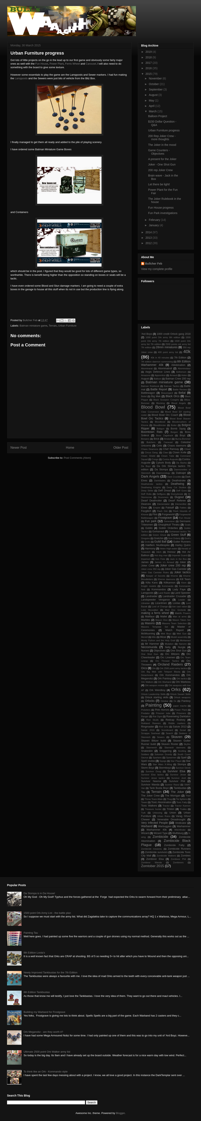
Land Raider (164, 593)
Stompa (181, 764)
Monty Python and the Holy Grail (158, 640)
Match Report (174, 630)
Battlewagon (148, 393)
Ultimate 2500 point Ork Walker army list (47, 1051)
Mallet (163, 616)
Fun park (150, 521)
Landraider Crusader (175, 596)
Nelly (168, 647)
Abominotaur (184, 368)
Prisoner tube (163, 713)
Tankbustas (180, 788)
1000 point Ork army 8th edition (163, 337)
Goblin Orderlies (168, 528)
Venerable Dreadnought (171, 819)
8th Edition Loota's (34, 952)
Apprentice (160, 375)
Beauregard (167, 393)
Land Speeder (183, 592)
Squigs (163, 761)
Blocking (160, 403)
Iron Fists (160, 559)
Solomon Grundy (163, 754)
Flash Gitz (162, 511)
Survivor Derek (183, 768)
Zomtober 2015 (152, 866)
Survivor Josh (178, 778)
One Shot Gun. (150, 654)
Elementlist (180, 504)
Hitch (158, 552)
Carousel (91, 63)
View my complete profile (156, 269)
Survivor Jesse (178, 774)
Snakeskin (147, 751)
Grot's (188, 538)
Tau (143, 792)
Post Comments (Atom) (77, 457)
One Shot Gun (178, 650)
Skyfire (187, 744)
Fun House (41, 63)
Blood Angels (178, 403)
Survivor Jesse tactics (153, 778)
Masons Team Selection (174, 623)
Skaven (176, 737)
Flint (155, 514)
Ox (174, 701)
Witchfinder (180, 830)
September (156, 89)
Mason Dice (161, 620)
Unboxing (157, 813)
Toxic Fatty (181, 802)
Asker (184, 375)
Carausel (168, 442)
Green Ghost (159, 535)
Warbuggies (165, 826)
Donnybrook (177, 494)
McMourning (148, 633)
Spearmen (171, 757)
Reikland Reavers (151, 723)
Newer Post (18, 447)
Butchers (151, 442)
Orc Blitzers (172, 654)
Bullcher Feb (153, 263)
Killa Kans (152, 582)
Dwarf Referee (177, 500)
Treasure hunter (153, 809)
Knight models (148, 586)
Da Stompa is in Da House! (39, 893)
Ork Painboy (165, 678)
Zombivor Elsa (155, 859)
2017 (149, 62)
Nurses (145, 650)
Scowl (183, 730)
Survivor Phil (177, 781)
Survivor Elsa (176, 771)
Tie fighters (181, 799)
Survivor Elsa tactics (152, 774)
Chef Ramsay (171, 449)
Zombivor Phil (178, 859)
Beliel (144, 396)
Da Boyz (146, 466)
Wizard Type (161, 833)
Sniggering (165, 751)
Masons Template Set (154, 627)
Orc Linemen (167, 657)
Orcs (144, 668)
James (145, 562)
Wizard (145, 833)
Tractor (166, 805)
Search (169, 733)
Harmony (150, 548)
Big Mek (156, 396)
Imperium (146, 559)
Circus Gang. (151, 452)
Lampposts (21, 78)
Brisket (167, 439)
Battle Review (180, 389)
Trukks (183, 809)
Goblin (149, 528)
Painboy (186, 701)
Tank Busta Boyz (159, 788)
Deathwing (177, 483)
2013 (149, 237)
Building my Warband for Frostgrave (44, 1011)
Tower (144, 802)
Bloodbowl (160, 422)
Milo (154, 637)
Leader (181, 600)
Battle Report (159, 389)
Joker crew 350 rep (151, 569)
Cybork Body (163, 462)
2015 (149, 73)
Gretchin (159, 538)
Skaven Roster (169, 744)
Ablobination (178, 365)
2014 (149, 232)
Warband (146, 826)
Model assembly (179, 637)
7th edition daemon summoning (157, 361)
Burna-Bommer (183, 439)
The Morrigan (172, 795)
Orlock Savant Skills (180, 694)
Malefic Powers (183, 613)
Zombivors (178, 862)
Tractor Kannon (183, 805)
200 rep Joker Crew (160, 170)
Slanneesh (151, 747)
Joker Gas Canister (176, 569)
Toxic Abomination (161, 802)
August (153, 94)
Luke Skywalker (149, 610)
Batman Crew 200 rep (178, 378)
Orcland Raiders (170, 664)
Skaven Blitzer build (153, 740)
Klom (184, 582)
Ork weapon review (154, 685)
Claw (165, 452)
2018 (149, 57)
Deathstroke (179, 480)
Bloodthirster (159, 425)
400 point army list (168, 352)
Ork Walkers (147, 682)
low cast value (179, 606)
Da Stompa (161, 469)
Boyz (182, 435)
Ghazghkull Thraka (168, 524)
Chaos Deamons (149, 449)
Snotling (182, 751)
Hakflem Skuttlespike (158, 545)
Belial (182, 392)
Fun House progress (161, 207)
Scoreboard (167, 730)
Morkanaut (185, 640)
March (153, 111)
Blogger (120, 1113)
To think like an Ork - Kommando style (46, 1071)
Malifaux (150, 616)
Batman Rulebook (150, 386)
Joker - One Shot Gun (161, 164)
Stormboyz (165, 767)
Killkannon (169, 582)
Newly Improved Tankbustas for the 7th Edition (50, 972)
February (155, 219)
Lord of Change (160, 606)
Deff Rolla (146, 494)
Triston (170, 809)
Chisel (187, 449)
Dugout (179, 497)
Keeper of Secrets (155, 576)
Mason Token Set (181, 620)
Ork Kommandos (170, 675)
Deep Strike (147, 490)
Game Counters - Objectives (159, 152)
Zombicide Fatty (174, 845)
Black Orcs (172, 396)
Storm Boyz (147, 767)
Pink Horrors (162, 709)
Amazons (146, 375)
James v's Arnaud (164, 562)
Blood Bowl (153, 407)
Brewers (145, 439)
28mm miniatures (166, 347)
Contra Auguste (170, 459)
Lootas (176, 603)
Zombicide (160, 837)
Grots (147, 542)
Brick (156, 438)
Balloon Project (157, 116)
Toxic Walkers (149, 805)
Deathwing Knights (151, 487)
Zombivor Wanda (151, 862)
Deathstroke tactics (151, 484)
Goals (188, 524)
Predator (145, 713)
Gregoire (145, 538)
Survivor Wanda (150, 784)
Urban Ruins (163, 816)
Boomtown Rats (151, 431)
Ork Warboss (183, 682)
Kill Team (185, 579)
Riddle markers (176, 723)
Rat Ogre (157, 716)
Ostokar (164, 701)
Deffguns (161, 494)
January (154, 225)
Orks (176, 689)
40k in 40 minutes (160, 357)
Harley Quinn (183, 545)
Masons (150, 623)
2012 (149, 243)
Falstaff (170, 507)
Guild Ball (160, 541)
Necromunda (149, 647)
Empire (156, 507)
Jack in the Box (178, 559)
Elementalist (163, 504)
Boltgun (160, 428)
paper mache (180, 706)
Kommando (167, 586)
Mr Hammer (152, 643)
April (152, 106)
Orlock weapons (182, 697)
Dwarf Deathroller (151, 500)
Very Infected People (154, 822)
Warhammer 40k (157, 829)
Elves (144, 507)
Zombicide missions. (151, 849)
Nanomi (183, 644)
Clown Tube (167, 456)
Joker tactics (182, 572)
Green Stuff (178, 534)
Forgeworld (168, 514)
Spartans (157, 757)
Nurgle (181, 647)
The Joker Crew (150, 795)
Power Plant (56, 63)
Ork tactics (181, 678)
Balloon (157, 378)
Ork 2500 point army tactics (173, 668)
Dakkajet (181, 473)
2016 (149, 68)
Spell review (148, 761)
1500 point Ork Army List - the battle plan (47, 912)
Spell (184, 757)
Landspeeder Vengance (155, 599)
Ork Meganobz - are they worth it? (43, 1031)
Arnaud (173, 375)
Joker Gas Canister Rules (155, 572)
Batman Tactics (171, 386)
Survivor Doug (153, 771)
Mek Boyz (166, 633)
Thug (169, 799)
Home (70, 447)
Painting (153, 705)
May (152, 100)
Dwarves (146, 504)
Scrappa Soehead (150, 733)
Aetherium (181, 372)
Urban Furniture (67, 325)
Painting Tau (31, 932)
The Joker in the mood (162, 144)
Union (172, 812)
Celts (159, 445)
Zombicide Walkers (166, 855)
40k (187, 351)
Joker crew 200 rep (173, 565)
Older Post (120, 447)
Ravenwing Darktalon (178, 716)
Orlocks (149, 700)
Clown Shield (148, 456)
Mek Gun (182, 633)
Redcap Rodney (175, 719)
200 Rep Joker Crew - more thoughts (161, 137)
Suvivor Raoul (172, 784)
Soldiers (145, 754)
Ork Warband (164, 682)
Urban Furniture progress (163, 130)
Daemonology (163, 473)
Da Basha (181, 463)
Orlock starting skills (156, 697)
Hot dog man (161, 555)
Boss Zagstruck (164, 435)
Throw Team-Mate (154, 799)
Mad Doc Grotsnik (175, 610)
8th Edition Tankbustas (37, 992)
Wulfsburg (178, 833)
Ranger (145, 716)
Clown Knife (180, 452)
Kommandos (159, 589)
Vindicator (180, 823)
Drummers (163, 497)
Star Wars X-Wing (162, 764)
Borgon (174, 432)
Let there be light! (159, 184)
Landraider (151, 596)
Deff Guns (181, 490)
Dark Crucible (174, 477)
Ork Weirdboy (157, 690)
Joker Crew (148, 565)
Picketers (145, 710)
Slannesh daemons (175, 747)
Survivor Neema (151, 781)
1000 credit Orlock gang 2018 (174, 334)
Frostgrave (165, 517)
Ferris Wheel (72, 63)
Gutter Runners (182, 541)
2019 (149, 51)
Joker (183, 562)
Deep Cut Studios (176, 487)
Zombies (186, 855)
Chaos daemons (176, 445)
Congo (155, 459)
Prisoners (181, 713)
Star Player (176, 761)
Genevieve (169, 521)
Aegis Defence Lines (157, 371)
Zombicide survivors (156, 852)
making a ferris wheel (155, 613)
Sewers (160, 737)
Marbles (145, 620)
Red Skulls (152, 720)
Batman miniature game (33, 325)
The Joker (177, 791)
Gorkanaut (158, 531)
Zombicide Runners (179, 848)
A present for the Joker (162, 159)
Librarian (145, 603)
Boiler (174, 425)
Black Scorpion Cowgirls (166, 400)
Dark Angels (150, 476)
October (154, 84)
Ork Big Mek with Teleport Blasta (160, 672)
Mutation (169, 644)
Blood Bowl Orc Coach (165, 415)
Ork (154, 668)
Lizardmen (161, 603)
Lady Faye (179, 589)
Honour (171, 552)
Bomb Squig (178, 428)
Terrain (53, 325)
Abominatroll (165, 368)
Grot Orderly (174, 538)
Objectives (160, 650)
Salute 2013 (180, 726)
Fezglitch (146, 511)
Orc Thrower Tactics (167, 661)
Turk (143, 813)
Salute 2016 (148, 730)
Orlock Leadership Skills (153, 694)
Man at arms (180, 616)
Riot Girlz (163, 726)
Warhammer (184, 826)
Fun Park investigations (162, 213)
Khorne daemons (166, 579)
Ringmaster (147, 726)
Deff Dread (164, 490)
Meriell (144, 637)
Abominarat (147, 368)
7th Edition (180, 357)
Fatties (183, 507)
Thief (188, 795)
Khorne (174, 576)
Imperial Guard (179, 555)
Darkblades (160, 480)
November (155, 78)
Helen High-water (168, 548)
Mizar (163, 637)
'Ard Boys (146, 334)
